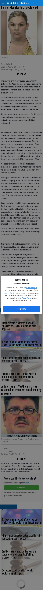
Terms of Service (31, 288)
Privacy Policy (8, 293)
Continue (21, 309)
